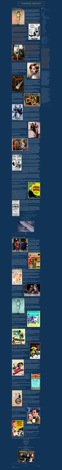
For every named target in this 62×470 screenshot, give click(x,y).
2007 (43, 15)
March (44, 29)
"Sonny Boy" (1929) (28, 341)
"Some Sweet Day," (14, 96)
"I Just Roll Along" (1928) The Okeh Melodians (28, 399)
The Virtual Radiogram (44, 43)
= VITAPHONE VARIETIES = (31, 3)
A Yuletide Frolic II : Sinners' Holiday (18, 237)
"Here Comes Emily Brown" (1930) (26, 449)
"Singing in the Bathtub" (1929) (16, 413)
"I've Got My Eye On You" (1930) (29, 304)
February (44, 30)
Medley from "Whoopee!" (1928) (28, 371)
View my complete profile (45, 9)
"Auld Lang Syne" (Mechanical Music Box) (30, 216)
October (44, 21)
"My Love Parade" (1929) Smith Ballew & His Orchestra (19, 388)
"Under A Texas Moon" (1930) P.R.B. (16, 418)
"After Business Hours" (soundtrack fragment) (17, 129)
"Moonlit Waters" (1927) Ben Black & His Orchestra (18, 256)
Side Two (26, 380)
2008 (43, 14)
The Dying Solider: (14, 188)
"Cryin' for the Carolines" (30, 89)
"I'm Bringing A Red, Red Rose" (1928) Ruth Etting (30, 370)
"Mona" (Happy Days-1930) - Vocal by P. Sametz (29, 279)
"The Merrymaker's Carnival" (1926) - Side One (18, 380)
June (43, 26)
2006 (43, 33)
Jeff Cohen (43, 8)
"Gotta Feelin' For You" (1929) (15, 324)
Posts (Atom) (16, 467)
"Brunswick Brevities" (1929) (30, 212)
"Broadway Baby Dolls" (37, 61)
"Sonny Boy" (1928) (28, 334)
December (44, 16)
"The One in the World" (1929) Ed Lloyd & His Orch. (30, 435)
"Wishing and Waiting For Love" (29, 61)
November (44, 20)
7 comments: (23, 233)
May (43, 27)
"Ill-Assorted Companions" (17, 8)
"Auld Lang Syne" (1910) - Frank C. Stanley (26, 217)
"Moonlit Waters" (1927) (26, 439)
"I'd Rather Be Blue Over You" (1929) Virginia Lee (18, 352)
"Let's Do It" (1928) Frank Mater (16, 291)
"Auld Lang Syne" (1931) (26, 218)
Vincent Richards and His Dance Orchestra (17, 357)
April (43, 28)
